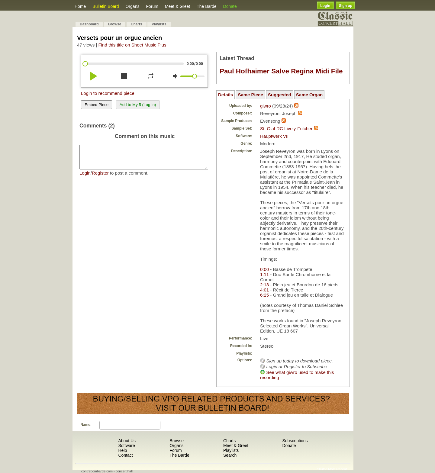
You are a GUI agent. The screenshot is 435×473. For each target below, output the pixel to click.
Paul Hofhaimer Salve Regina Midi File (281, 71)
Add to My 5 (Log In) (138, 104)
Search (230, 455)
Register (100, 177)
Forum (152, 6)
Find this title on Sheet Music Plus (132, 44)
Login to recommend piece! (108, 93)
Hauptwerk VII (274, 136)
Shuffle (322, 469)
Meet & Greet (177, 6)
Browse (114, 24)
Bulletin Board (105, 6)
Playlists (159, 24)
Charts (136, 24)
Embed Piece (96, 104)
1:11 (264, 274)
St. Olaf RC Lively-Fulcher (286, 128)
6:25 (264, 295)
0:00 (264, 269)
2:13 (264, 284)
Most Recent (337, 469)
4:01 (264, 289)
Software (126, 445)
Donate (230, 6)
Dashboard (89, 24)
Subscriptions (295, 440)
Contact (125, 455)
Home (80, 6)
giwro (265, 105)
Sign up (345, 6)
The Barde (206, 6)
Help (122, 450)
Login (325, 6)
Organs (133, 6)
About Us (127, 440)
